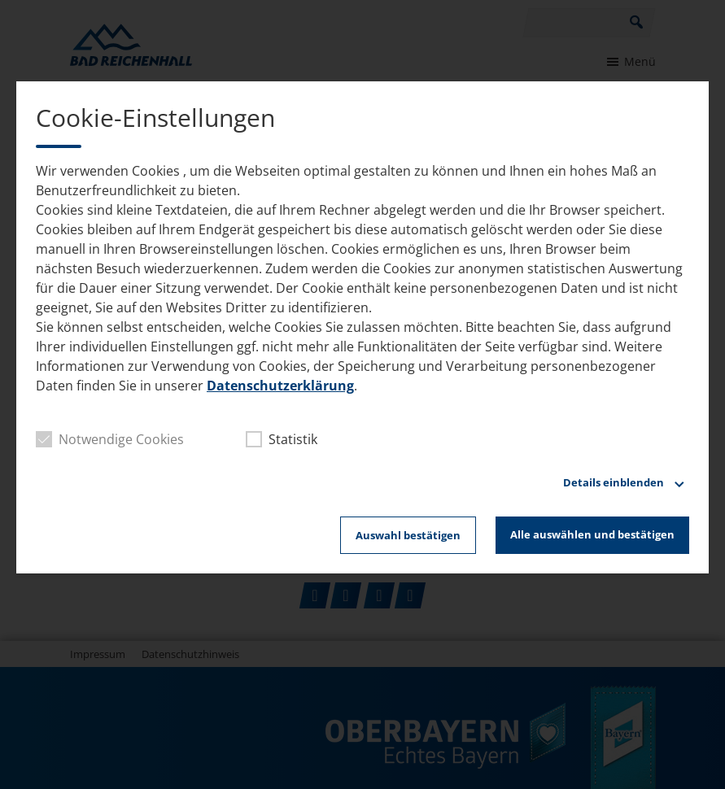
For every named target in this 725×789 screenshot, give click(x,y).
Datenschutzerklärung (280, 385)
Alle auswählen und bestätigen (592, 534)
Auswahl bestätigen (408, 535)
